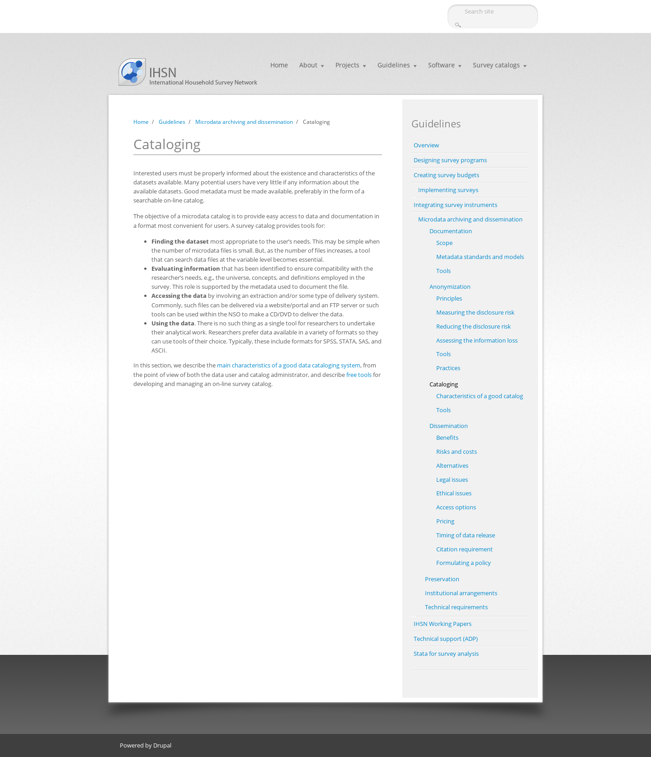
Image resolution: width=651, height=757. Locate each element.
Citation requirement (464, 549)
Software (441, 65)
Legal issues (452, 479)
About (308, 65)
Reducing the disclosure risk (473, 326)
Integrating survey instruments (455, 205)
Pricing (445, 521)
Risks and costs (456, 451)
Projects (347, 65)
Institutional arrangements (461, 593)
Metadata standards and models (480, 257)
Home (279, 65)
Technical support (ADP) (446, 639)
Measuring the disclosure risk (475, 312)
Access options (456, 507)
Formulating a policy (463, 563)
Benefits (447, 437)
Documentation (450, 231)
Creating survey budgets (446, 175)
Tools (443, 271)
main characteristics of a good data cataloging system (288, 365)
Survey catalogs (496, 65)
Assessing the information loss (477, 340)
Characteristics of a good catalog (479, 396)
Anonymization (450, 286)
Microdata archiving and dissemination (244, 122)
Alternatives (452, 465)
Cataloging (443, 384)
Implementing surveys (448, 190)
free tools (359, 375)
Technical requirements (456, 607)
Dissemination (448, 426)
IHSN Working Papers (443, 624)
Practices (448, 368)
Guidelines (393, 65)
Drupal (162, 745)
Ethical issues (454, 493)
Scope (444, 243)
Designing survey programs (450, 160)
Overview (426, 145)
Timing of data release (465, 535)
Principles (449, 298)
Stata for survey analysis (446, 653)
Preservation (442, 579)
